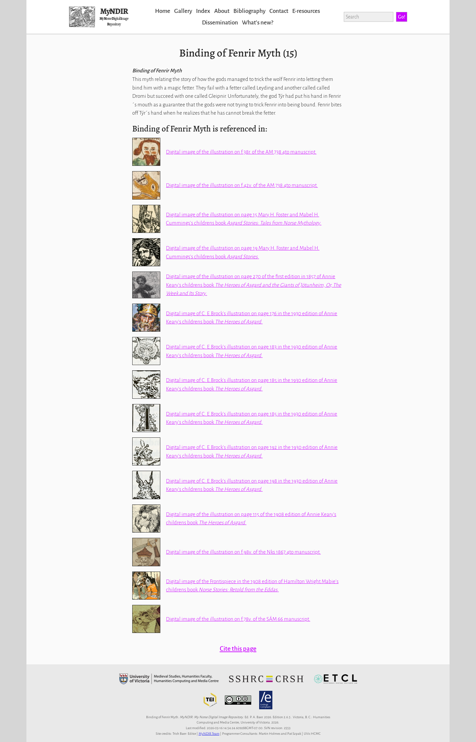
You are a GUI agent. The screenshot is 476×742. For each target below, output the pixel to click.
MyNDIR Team (209, 733)
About (221, 11)
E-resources (306, 11)
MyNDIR (114, 11)
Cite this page (238, 648)
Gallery (183, 11)
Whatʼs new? (257, 22)
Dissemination (220, 22)
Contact (278, 11)
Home (162, 11)
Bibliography (249, 11)
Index (203, 11)
